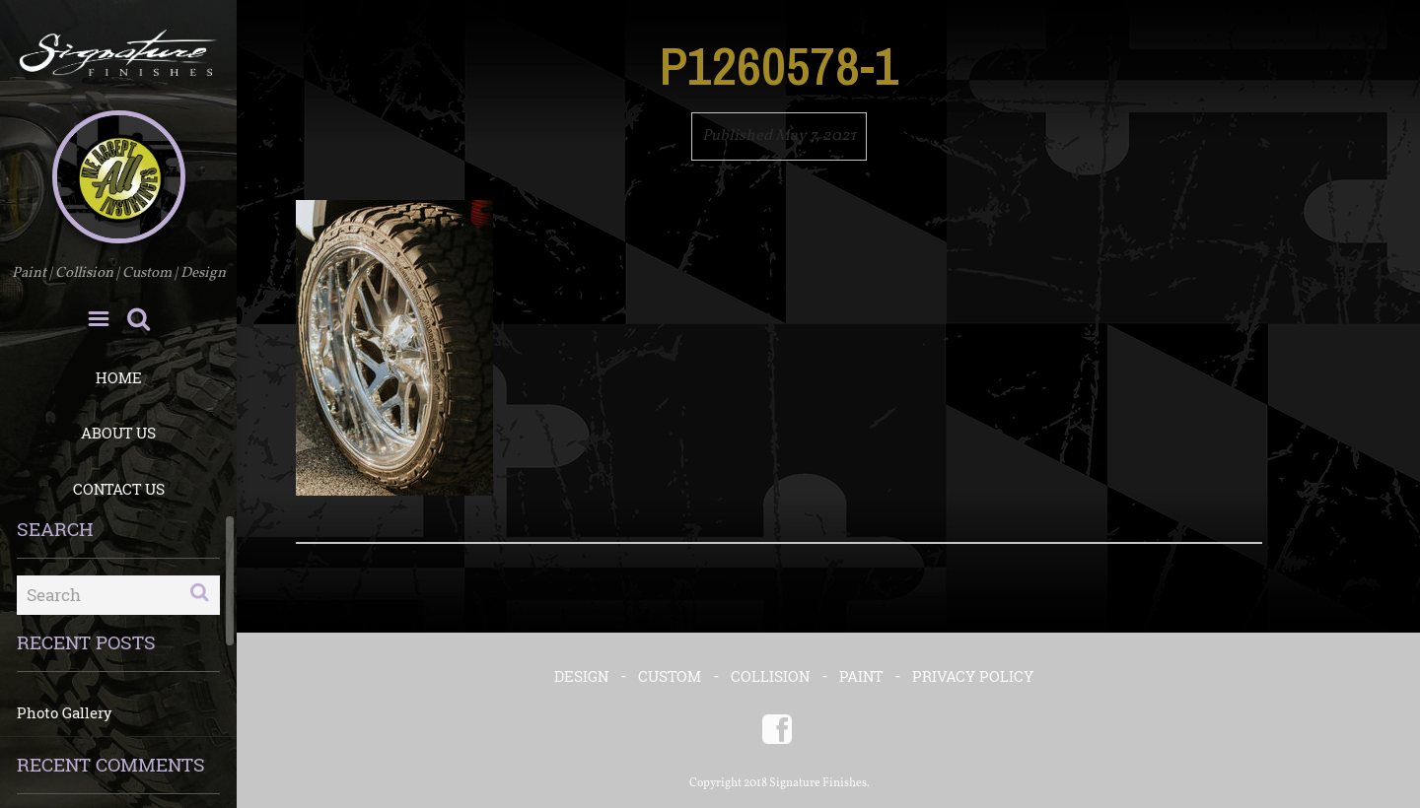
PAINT (861, 676)
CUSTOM (669, 676)
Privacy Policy (972, 676)
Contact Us (119, 489)
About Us (118, 432)
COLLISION (770, 676)
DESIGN (581, 676)
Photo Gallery (64, 712)
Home (119, 377)
